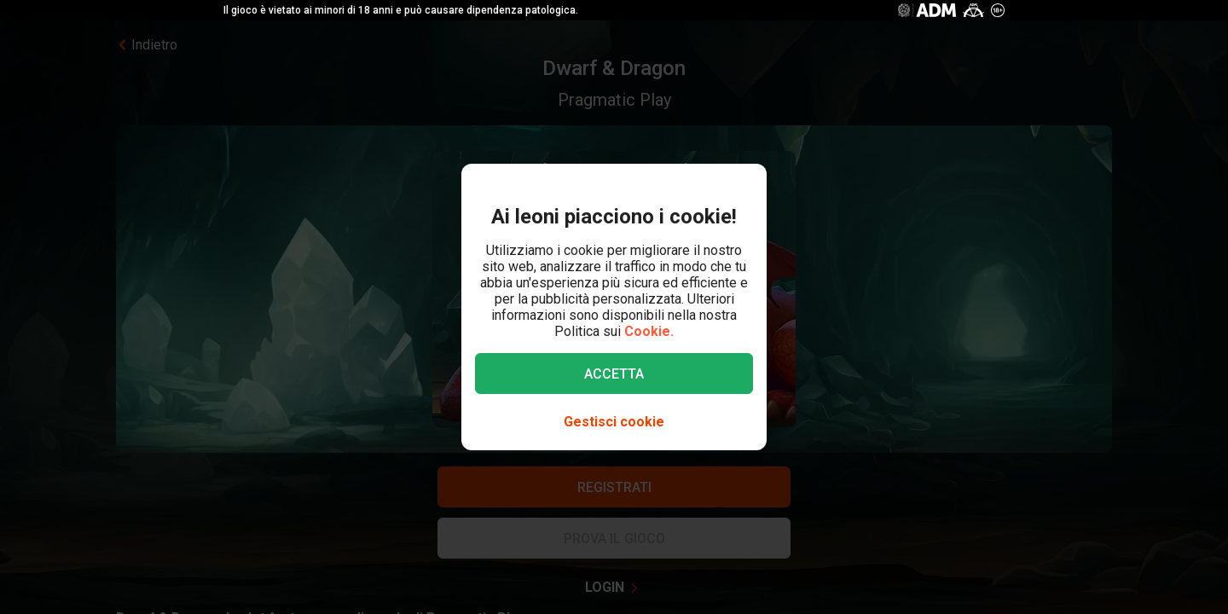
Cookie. (649, 331)
